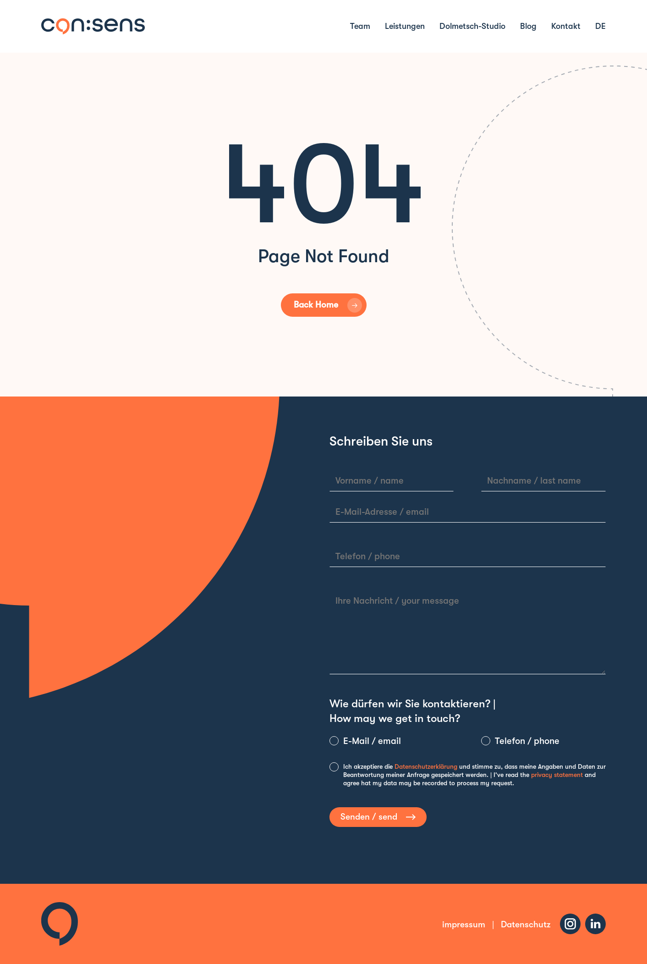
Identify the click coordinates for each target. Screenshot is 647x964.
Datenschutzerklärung (426, 766)
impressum (463, 925)
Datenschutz (526, 925)
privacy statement (557, 774)
